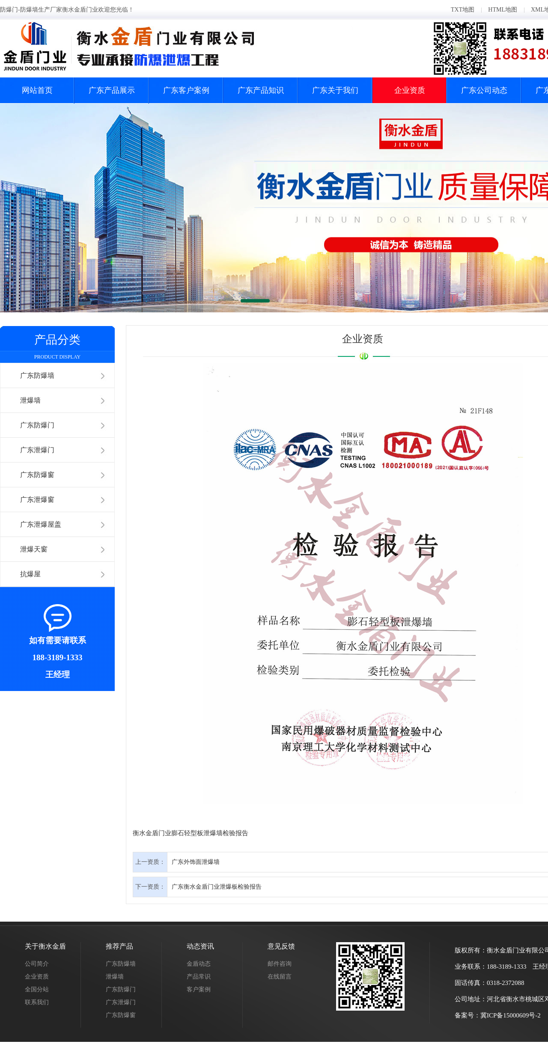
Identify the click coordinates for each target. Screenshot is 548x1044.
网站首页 (37, 90)
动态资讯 (200, 946)
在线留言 (280, 976)
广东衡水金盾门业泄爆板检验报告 (217, 887)
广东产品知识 (261, 90)
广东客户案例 (186, 90)
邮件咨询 (280, 964)
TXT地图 (462, 9)
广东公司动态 (484, 90)
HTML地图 (502, 9)
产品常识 (199, 976)
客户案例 (199, 989)
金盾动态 (199, 964)
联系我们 (37, 1002)
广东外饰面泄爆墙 (196, 862)
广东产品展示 (112, 90)
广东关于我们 (335, 90)
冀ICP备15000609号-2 (510, 1015)
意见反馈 (281, 946)
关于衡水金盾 (45, 946)
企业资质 (409, 90)
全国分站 (37, 989)
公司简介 (37, 964)
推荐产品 (119, 946)
